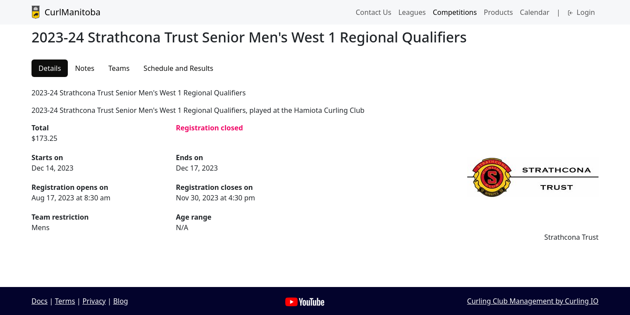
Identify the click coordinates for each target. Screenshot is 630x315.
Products (498, 12)
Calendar (535, 12)
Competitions (455, 12)
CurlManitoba (66, 12)
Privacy (93, 301)
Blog (120, 301)
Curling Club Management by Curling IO (532, 301)
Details (49, 68)
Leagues (412, 12)
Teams (119, 68)
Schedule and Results (178, 68)
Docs (40, 301)
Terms (65, 301)
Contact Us (373, 12)
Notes (84, 68)
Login (581, 12)
